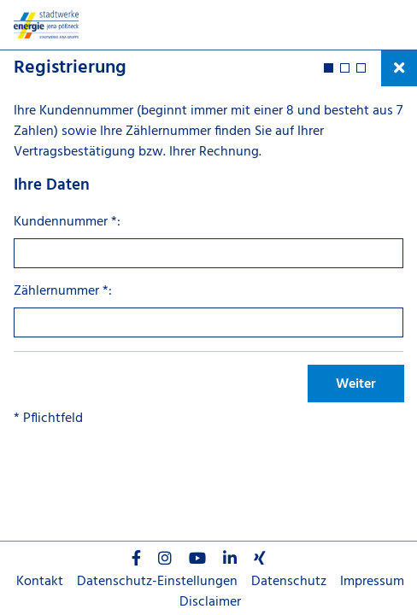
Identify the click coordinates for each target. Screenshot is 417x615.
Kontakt (39, 581)
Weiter (356, 384)
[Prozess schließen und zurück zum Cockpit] (399, 68)
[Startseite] (56, 24)
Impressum (372, 581)
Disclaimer (210, 602)
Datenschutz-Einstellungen (157, 581)
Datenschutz (288, 581)
